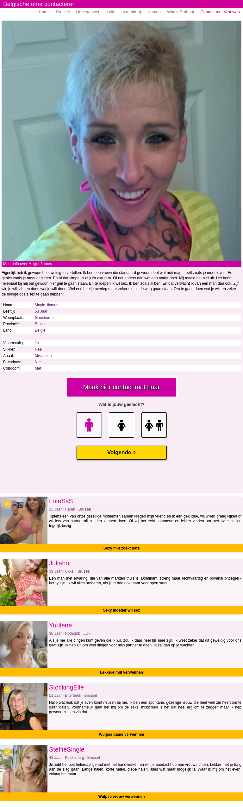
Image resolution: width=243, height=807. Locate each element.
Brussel (63, 12)
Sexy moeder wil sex (121, 610)
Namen (154, 12)
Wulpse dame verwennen (121, 734)
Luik (110, 12)
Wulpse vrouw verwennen (121, 796)
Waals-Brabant (180, 12)
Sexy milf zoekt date (121, 548)
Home (44, 12)
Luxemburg (131, 12)
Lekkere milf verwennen (121, 672)
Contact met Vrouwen (220, 12)
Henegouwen (88, 12)
